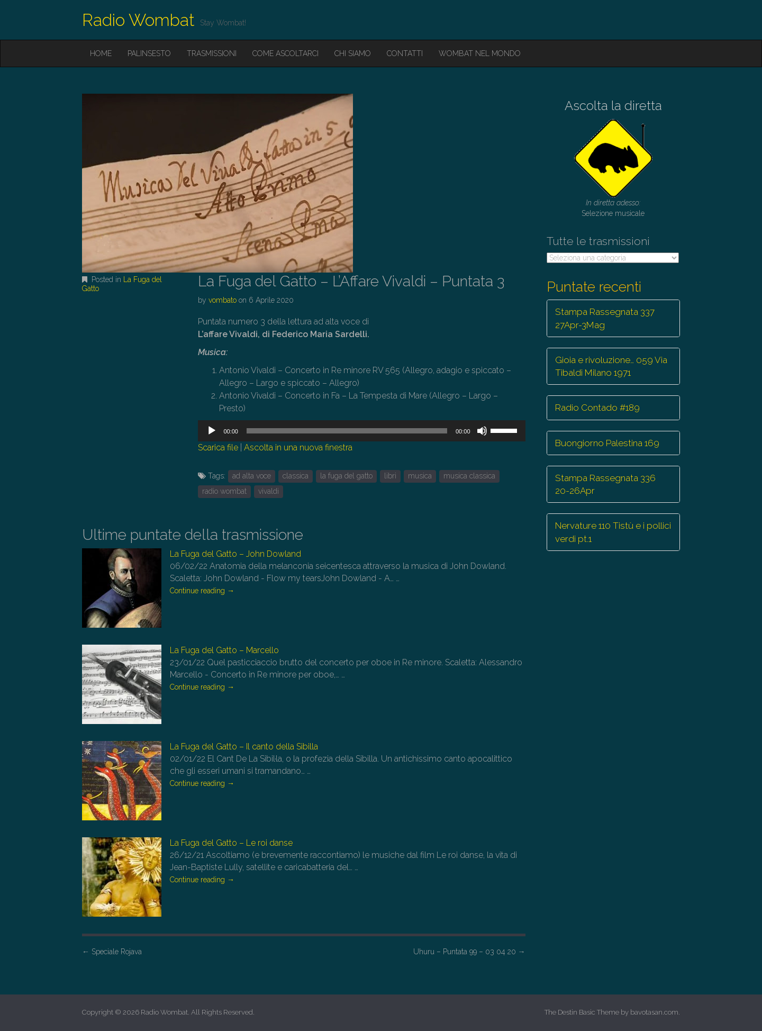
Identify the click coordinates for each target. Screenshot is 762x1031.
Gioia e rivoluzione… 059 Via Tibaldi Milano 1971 (611, 366)
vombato (222, 300)
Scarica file (218, 447)
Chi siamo (352, 53)
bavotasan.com (654, 1012)
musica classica (469, 476)
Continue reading (202, 590)
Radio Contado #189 (597, 407)
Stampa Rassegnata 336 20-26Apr (605, 484)
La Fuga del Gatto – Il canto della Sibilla (244, 746)
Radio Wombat (138, 20)
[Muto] (482, 431)
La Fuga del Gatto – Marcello (224, 650)
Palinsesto (149, 53)
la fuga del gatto (346, 476)
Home (101, 53)
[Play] (211, 431)
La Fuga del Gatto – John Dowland (235, 554)
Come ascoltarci (285, 53)
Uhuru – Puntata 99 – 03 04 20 (469, 951)
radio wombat (224, 491)
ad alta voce (251, 476)
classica (296, 476)
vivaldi (268, 491)
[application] (361, 430)
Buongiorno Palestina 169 (607, 443)
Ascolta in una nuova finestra (298, 447)
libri (390, 476)
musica (420, 476)
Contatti (405, 53)
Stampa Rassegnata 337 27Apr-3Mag (605, 318)
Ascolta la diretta (613, 105)
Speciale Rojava (112, 951)
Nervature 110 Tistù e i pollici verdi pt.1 (613, 532)
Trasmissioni (212, 53)
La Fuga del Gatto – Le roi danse (231, 843)
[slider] (347, 430)
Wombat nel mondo (480, 53)
